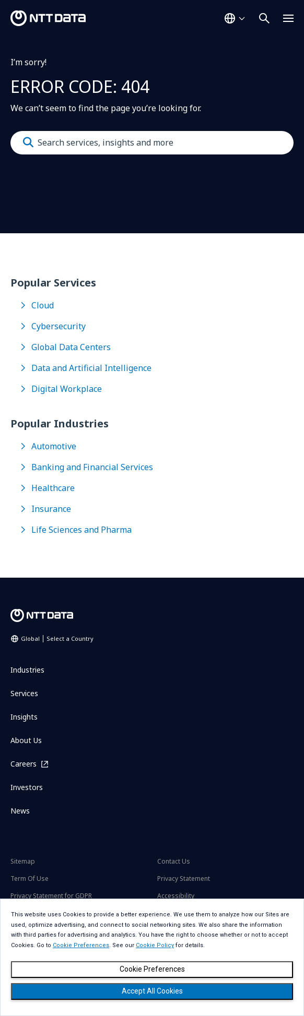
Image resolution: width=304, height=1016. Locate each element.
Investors (26, 787)
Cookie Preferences (152, 969)
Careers (23, 764)
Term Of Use (29, 878)
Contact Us (173, 861)
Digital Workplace (66, 389)
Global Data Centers (71, 347)
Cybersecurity (58, 326)
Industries (27, 670)
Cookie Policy (155, 945)
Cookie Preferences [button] (81, 945)
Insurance (51, 509)
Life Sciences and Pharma (81, 529)
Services (24, 693)
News (20, 811)
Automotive (53, 446)
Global (57, 638)
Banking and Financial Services (92, 467)
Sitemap (22, 861)
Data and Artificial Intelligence (91, 368)
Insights (24, 717)
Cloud (42, 305)
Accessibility (175, 895)
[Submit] (28, 142)
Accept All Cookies (152, 991)
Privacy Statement (183, 878)
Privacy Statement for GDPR (51, 895)
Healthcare (53, 488)
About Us (26, 740)
